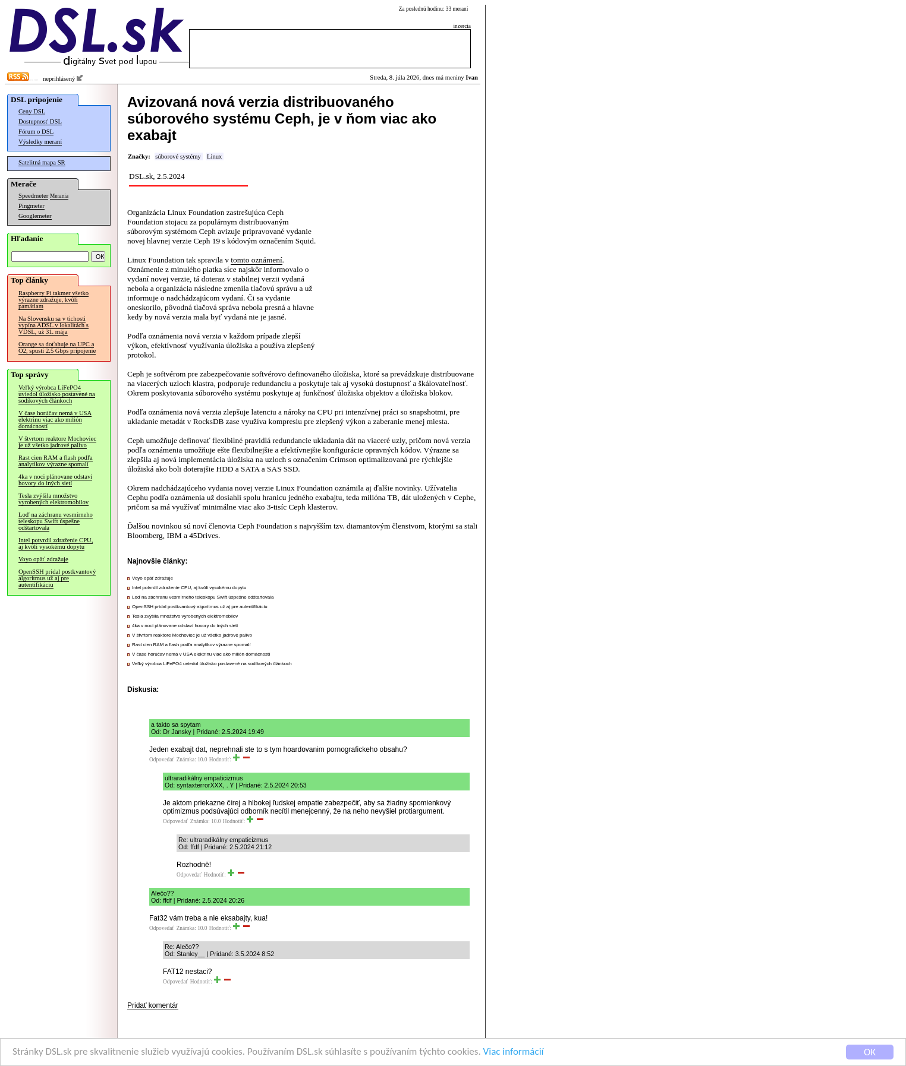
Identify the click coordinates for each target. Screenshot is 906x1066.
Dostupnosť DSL (40, 121)
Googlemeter (35, 216)
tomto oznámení (256, 259)
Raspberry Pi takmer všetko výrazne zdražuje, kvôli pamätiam (53, 299)
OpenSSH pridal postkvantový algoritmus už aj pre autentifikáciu (57, 578)
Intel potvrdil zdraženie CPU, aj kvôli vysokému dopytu (55, 543)
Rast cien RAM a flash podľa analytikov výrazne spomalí (55, 460)
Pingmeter (31, 206)
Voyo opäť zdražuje (43, 559)
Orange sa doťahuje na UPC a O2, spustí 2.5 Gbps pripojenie (57, 347)
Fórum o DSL (36, 131)
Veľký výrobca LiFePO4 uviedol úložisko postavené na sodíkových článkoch (56, 394)
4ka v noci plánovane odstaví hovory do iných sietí (55, 479)
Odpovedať (161, 760)
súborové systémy (178, 156)
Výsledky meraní (40, 141)
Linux (214, 156)
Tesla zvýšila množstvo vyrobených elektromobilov (53, 498)
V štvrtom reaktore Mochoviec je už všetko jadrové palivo (57, 441)
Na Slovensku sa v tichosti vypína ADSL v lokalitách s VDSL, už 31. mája (53, 325)
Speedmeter (33, 195)
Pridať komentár (152, 1005)
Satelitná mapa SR (41, 162)
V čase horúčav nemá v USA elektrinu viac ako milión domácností (55, 419)
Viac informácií (513, 1052)
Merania (59, 196)
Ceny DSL (31, 111)
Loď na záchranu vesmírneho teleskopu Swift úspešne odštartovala (55, 521)
